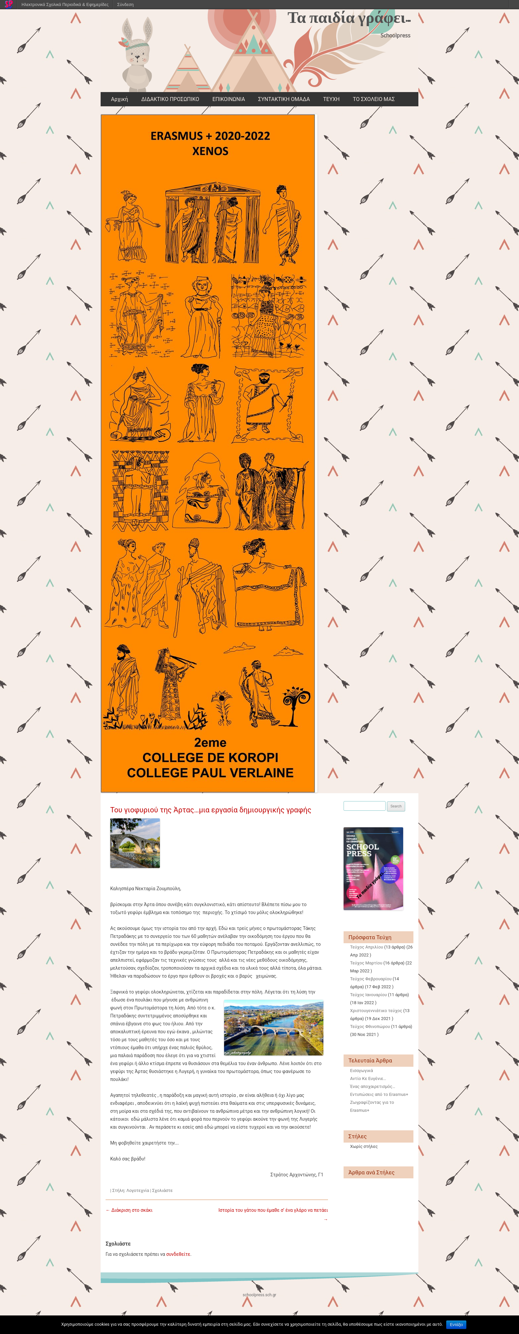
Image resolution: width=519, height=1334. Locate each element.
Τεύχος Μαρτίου (366, 962)
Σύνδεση (125, 4)
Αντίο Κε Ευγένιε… (368, 1078)
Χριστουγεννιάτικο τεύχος (376, 1010)
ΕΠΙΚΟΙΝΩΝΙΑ (228, 99)
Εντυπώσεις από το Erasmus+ (379, 1094)
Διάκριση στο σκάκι (129, 1210)
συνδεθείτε (178, 1254)
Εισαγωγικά (361, 1070)
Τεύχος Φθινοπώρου (370, 1026)
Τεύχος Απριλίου (366, 947)
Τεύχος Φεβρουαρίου (371, 978)
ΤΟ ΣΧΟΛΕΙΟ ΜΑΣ (374, 99)
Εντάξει (456, 1324)
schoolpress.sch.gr (259, 1295)
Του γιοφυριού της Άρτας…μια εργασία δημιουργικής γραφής (210, 810)
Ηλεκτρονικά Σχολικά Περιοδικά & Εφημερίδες (65, 4)
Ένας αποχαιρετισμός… (372, 1086)
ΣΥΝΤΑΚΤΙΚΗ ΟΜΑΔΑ (284, 99)
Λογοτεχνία (137, 1190)
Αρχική (119, 99)
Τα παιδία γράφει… (349, 17)
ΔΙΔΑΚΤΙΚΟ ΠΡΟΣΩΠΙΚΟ (170, 99)
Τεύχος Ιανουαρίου (368, 994)
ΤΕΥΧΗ (331, 99)
